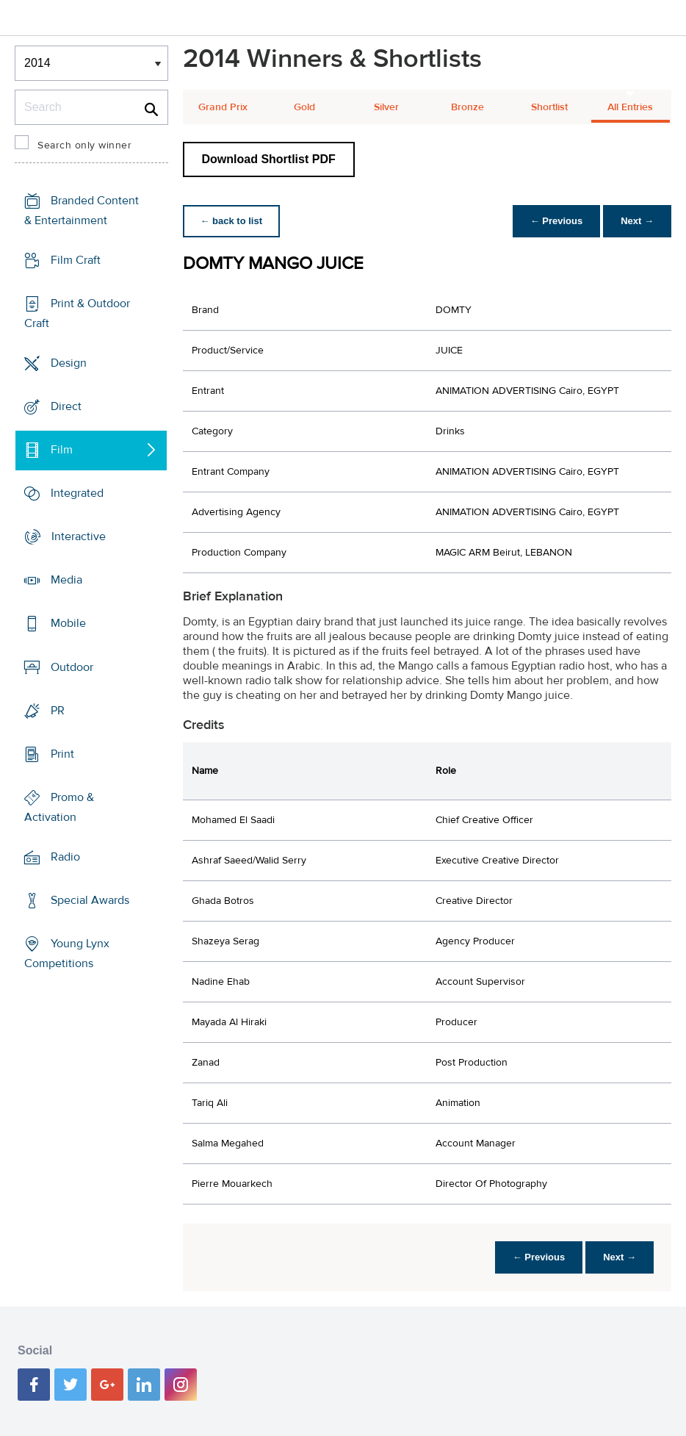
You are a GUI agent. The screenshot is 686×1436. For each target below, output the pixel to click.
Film (62, 449)
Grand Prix (223, 107)
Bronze (467, 107)
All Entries (630, 107)
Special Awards (90, 900)
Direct (66, 406)
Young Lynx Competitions (66, 953)
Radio (65, 857)
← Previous (556, 220)
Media (66, 579)
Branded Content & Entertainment (81, 210)
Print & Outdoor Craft (77, 313)
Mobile (68, 623)
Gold (304, 107)
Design (69, 363)
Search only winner (84, 145)
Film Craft (76, 260)
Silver (386, 107)
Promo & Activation (59, 807)
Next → (637, 220)
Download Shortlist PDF (269, 159)
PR (58, 710)
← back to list (232, 220)
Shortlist (549, 107)
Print (62, 753)
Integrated (77, 493)
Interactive (78, 536)
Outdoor (72, 666)
